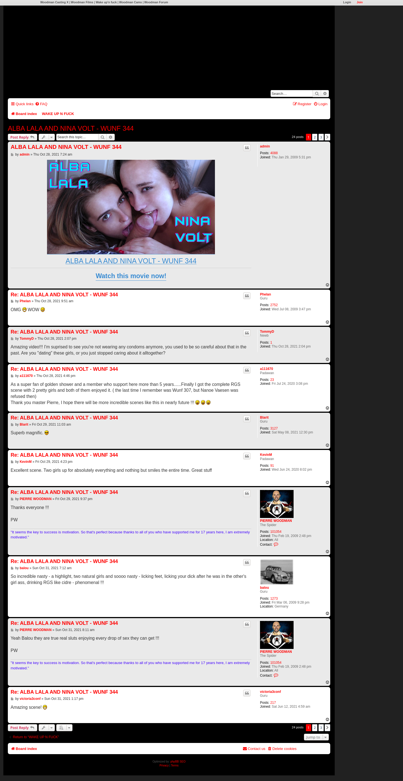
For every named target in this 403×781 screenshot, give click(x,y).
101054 (276, 532)
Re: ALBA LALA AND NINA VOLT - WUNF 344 (64, 294)
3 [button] (321, 137)
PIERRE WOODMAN (276, 521)
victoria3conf (270, 692)
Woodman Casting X (54, 2)
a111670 (266, 369)
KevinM (266, 455)
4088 (274, 153)
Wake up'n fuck (106, 2)
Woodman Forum (156, 2)
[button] (327, 137)
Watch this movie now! (131, 276)
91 (272, 466)
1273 (274, 599)
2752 (274, 305)
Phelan (265, 294)
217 (273, 703)
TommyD (267, 332)
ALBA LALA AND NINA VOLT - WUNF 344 (71, 128)
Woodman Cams (130, 2)
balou (264, 588)
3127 (274, 428)
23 (272, 380)
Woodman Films (82, 2)
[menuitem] (41, 104)
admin (265, 146)
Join (360, 2)
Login (347, 2)
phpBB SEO (178, 761)
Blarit (264, 417)
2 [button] (315, 137)
